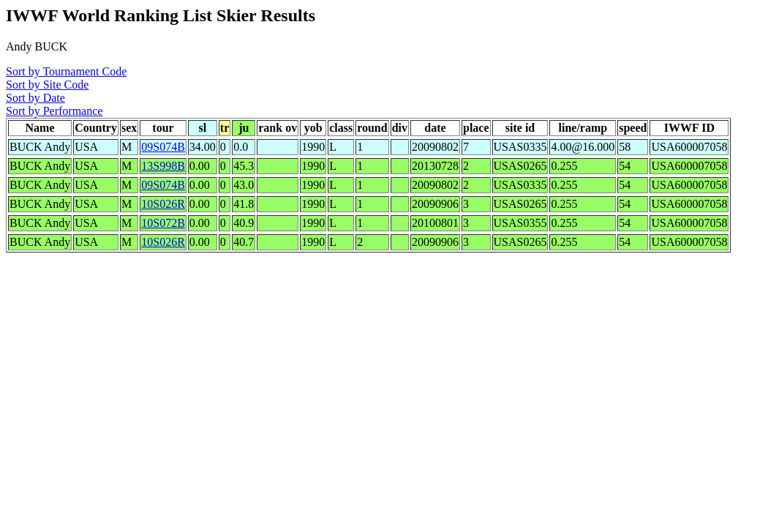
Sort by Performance (54, 111)
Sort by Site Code (47, 84)
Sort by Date (35, 97)
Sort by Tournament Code (66, 71)
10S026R (163, 204)
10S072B (163, 223)
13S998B (163, 166)
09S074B (163, 147)
